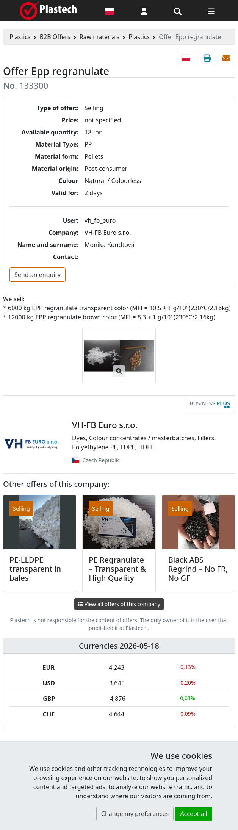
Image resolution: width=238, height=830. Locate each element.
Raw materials (100, 37)
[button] (144, 10)
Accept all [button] (193, 814)
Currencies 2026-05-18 (119, 646)
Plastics (20, 37)
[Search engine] (178, 10)
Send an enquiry (37, 274)
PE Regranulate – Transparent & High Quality (117, 569)
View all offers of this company (119, 604)
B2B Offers (55, 37)
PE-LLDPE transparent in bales (35, 569)
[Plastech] (48, 11)
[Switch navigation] (211, 10)
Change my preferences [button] (135, 814)
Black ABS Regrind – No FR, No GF (198, 569)
